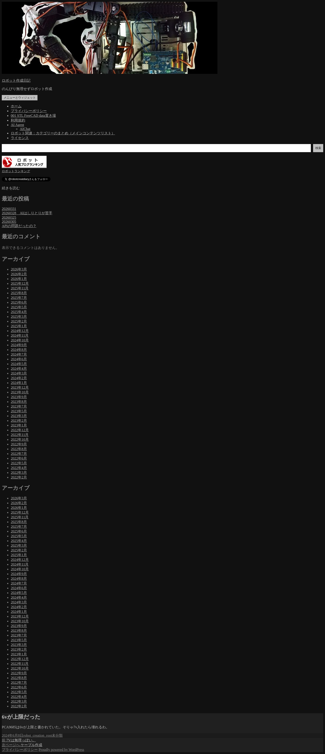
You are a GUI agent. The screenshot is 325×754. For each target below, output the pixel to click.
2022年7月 (19, 454)
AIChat (25, 129)
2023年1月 (19, 425)
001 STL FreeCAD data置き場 (33, 115)
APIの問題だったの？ (19, 226)
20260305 (9, 221)
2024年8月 (19, 350)
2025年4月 (19, 312)
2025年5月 (19, 307)
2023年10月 (20, 392)
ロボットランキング (16, 171)
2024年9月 (19, 345)
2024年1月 (19, 383)
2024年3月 (19, 373)
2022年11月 (20, 435)
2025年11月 (20, 288)
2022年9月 (19, 444)
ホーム (16, 106)
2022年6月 (19, 458)
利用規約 (18, 120)
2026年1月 (19, 279)
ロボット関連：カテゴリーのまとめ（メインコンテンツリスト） (63, 133)
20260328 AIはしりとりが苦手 (27, 213)
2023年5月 (19, 411)
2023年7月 (19, 406)
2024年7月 (19, 354)
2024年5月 (19, 364)
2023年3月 (19, 416)
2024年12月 (20, 331)
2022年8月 (19, 449)
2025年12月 (20, 283)
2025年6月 (19, 302)
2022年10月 (20, 439)
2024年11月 (20, 335)
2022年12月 (20, 430)
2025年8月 (19, 293)
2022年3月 (19, 472)
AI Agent (17, 125)
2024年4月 (19, 368)
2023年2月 (19, 420)
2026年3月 (19, 269)
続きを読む (11, 188)
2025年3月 (19, 316)
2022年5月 (19, 463)
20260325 (9, 217)
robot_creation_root (37, 735)
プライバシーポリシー (29, 111)
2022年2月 (19, 477)
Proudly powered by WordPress (61, 750)
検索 (318, 148)
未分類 (57, 735)
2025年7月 (19, 298)
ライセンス (20, 138)
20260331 (9, 209)
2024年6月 (19, 359)
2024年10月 (20, 340)
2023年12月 (20, 387)
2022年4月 (19, 468)
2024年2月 (19, 378)
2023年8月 (19, 402)
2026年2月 (19, 274)
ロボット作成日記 (16, 80)
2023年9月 (19, 397)
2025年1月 (19, 326)
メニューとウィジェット (20, 97)
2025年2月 (19, 321)
